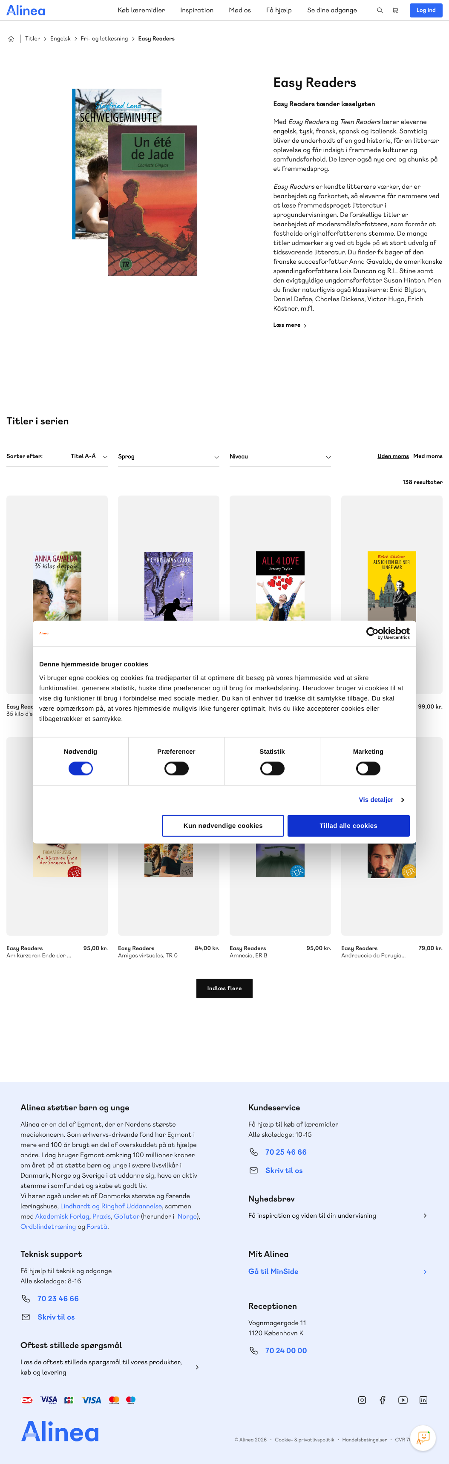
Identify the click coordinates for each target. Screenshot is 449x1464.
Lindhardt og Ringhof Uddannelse (111, 1206)
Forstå (97, 1226)
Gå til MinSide (273, 1272)
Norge (187, 1216)
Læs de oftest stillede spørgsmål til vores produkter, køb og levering (101, 1367)
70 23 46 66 (58, 1299)
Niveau (239, 457)
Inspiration (196, 10)
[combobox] (57, 457)
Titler (32, 39)
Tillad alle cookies (349, 825)
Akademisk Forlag (62, 1216)
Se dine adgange (332, 10)
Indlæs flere (224, 988)
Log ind (426, 10)
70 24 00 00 (286, 1351)
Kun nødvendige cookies (223, 825)
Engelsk (60, 39)
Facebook (382, 1400)
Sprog (126, 457)
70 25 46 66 (286, 1152)
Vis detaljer (376, 800)
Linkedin (423, 1400)
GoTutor (127, 1216)
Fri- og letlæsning (104, 39)
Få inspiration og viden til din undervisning (312, 1215)
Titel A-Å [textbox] (83, 456)
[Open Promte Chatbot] (423, 1438)
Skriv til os (283, 1171)
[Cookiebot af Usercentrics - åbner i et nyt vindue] (372, 633)
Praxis (101, 1216)
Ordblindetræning (48, 1226)
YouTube (403, 1400)
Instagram (362, 1400)
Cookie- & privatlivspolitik (304, 1439)
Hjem (11, 38)
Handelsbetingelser (365, 1439)
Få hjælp (279, 10)
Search (380, 10)
